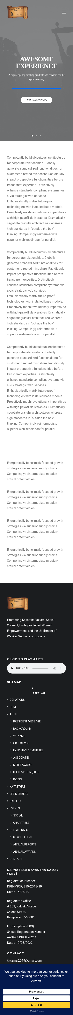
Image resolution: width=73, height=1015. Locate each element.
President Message (27, 721)
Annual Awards (24, 851)
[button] (64, 12)
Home (13, 707)
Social (18, 815)
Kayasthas (18, 786)
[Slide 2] (37, 136)
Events (15, 808)
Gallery (15, 801)
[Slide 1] (33, 136)
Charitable (21, 822)
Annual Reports (24, 844)
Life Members (19, 793)
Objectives (21, 743)
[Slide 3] (40, 136)
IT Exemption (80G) (26, 772)
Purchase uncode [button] (36, 100)
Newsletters (22, 837)
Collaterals (19, 830)
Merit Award (22, 764)
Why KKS (19, 735)
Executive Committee (28, 750)
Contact (16, 859)
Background (22, 728)
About (14, 714)
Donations (17, 699)
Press (17, 779)
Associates (21, 757)
